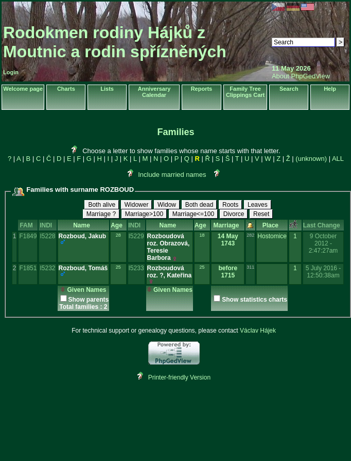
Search (289, 89)
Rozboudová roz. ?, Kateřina (169, 272)
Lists (107, 89)
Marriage (227, 225)
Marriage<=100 (193, 214)
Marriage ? (101, 214)
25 (118, 267)
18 (202, 235)
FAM (28, 225)
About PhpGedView (301, 76)
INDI (48, 225)
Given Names (83, 289)
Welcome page (23, 89)
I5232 (47, 268)
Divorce (233, 214)
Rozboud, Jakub (83, 236)
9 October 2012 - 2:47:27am (323, 243)
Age (118, 225)
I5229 (136, 236)
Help (330, 89)
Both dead (199, 204)
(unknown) (311, 158)
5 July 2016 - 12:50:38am (323, 272)
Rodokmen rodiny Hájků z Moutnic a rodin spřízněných (114, 42)
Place (272, 225)
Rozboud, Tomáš (83, 268)
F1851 (28, 268)
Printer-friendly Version (179, 377)
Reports (202, 89)
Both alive (101, 204)
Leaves (258, 204)
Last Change (323, 225)
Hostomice (272, 236)
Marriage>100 (144, 214)
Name (83, 225)
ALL (338, 158)
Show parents (88, 299)
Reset (261, 214)
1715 (228, 275)
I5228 (47, 236)
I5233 (136, 268)
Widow (166, 204)
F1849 (28, 236)
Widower (137, 204)
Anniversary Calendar (154, 92)
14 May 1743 (228, 240)
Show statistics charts (254, 299)
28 (118, 235)
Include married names (172, 174)
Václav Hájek (258, 330)
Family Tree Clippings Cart (245, 92)
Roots (230, 204)
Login (11, 72)
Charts (66, 89)
